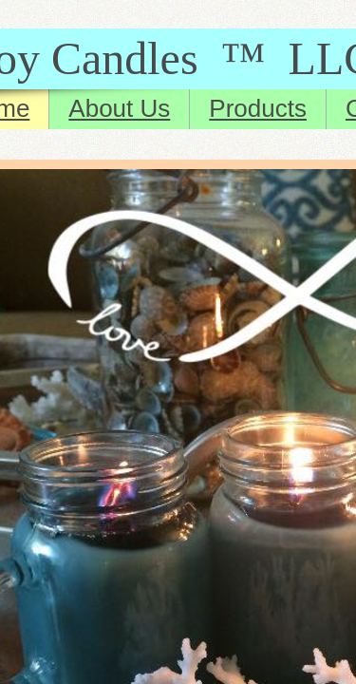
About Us (119, 108)
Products (258, 108)
